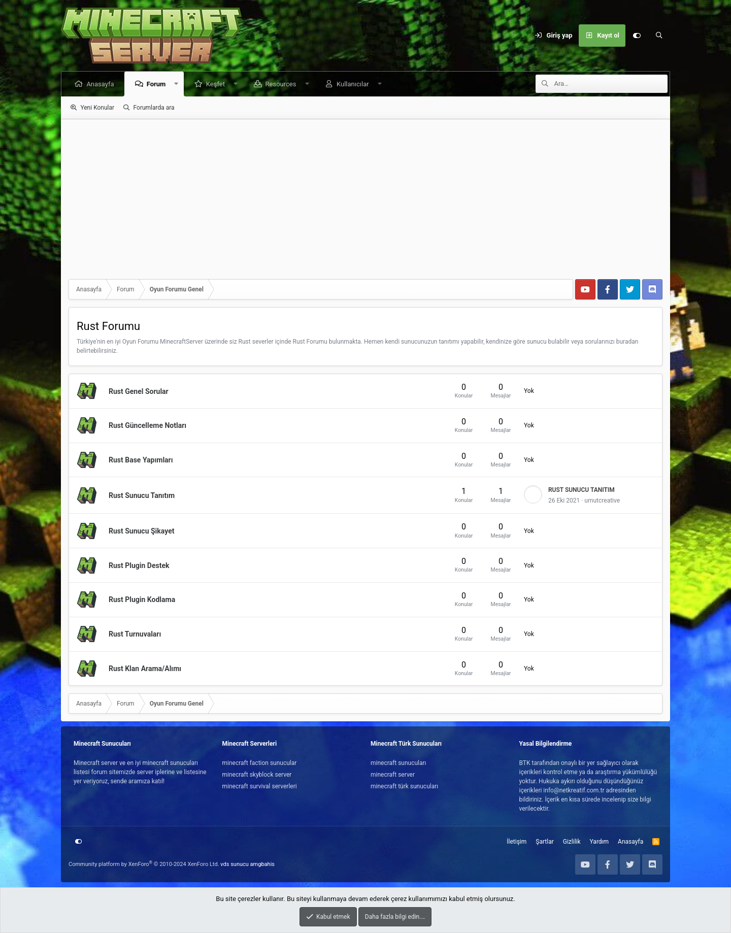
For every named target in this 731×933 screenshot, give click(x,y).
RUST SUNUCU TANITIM (581, 489)
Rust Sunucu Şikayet (141, 531)
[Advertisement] (365, 195)
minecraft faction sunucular (259, 763)
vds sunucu (234, 864)
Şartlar (544, 841)
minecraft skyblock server (257, 774)
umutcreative (602, 500)
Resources (281, 84)
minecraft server (393, 774)
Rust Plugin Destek (139, 565)
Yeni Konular (97, 107)
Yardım (599, 841)
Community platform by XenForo (144, 864)
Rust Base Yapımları (141, 460)
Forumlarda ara (154, 107)
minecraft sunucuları (398, 763)
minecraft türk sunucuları (404, 786)
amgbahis (262, 864)
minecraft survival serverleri (259, 786)
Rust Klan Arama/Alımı (145, 668)
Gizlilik (572, 841)
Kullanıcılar (354, 84)
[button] (177, 84)
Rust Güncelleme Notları (147, 425)
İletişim (516, 841)
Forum (157, 84)
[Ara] (659, 35)
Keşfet (216, 84)
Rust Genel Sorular (139, 391)
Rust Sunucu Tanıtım (142, 495)
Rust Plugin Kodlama (142, 599)
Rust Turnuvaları (135, 634)
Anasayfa (101, 84)
